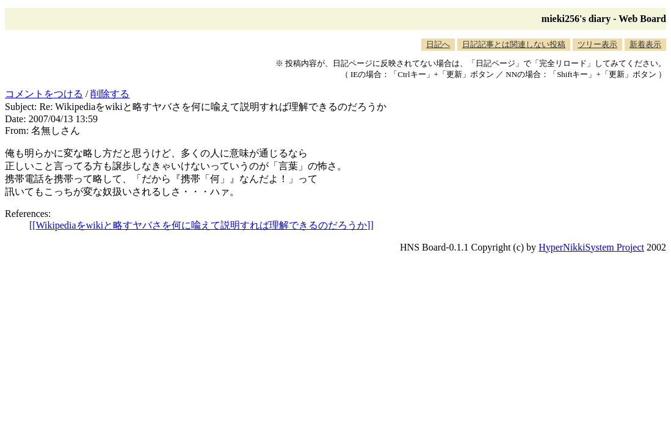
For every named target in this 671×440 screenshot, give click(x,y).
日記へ (438, 44)
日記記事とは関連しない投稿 (513, 44)
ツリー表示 (597, 44)
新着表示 (645, 44)
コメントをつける (44, 94)
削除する (109, 94)
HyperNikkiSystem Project (591, 247)
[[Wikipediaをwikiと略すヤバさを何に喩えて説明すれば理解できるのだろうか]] (201, 225)
